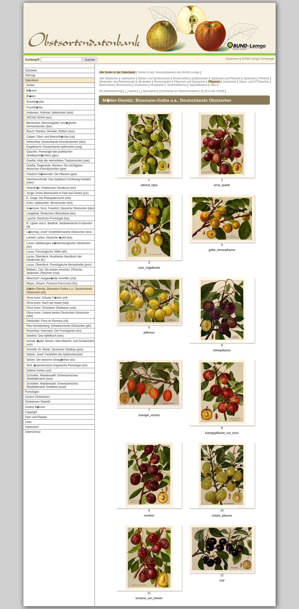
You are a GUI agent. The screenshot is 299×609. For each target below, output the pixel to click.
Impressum (232, 58)
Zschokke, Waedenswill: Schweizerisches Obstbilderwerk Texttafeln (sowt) (52, 385)
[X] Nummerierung (110, 91)
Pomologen (32, 391)
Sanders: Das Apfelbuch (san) (45, 335)
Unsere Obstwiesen (37, 396)
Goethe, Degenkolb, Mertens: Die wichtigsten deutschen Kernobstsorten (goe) (54, 167)
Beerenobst (106, 85)
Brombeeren (124, 85)
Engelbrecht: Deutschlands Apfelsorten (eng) (54, 146)
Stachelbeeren (199, 85)
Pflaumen (214, 81)
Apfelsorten (128, 78)
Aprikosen (250, 78)
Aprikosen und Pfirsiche (226, 78)
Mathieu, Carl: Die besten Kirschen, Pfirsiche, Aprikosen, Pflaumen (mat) (54, 271)
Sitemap (30, 75)
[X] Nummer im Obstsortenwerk (178, 91)
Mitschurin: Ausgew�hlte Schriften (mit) (51, 278)
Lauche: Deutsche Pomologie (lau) (47, 218)
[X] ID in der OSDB (212, 91)
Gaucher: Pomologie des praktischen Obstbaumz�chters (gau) (49, 153)
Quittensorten (200, 78)
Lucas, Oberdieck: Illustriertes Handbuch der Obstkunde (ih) (54, 258)
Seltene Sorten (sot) (38, 370)
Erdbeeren (141, 85)
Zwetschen (230, 81)
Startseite (31, 70)
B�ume (31, 90)
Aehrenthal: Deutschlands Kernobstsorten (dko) (55, 141)
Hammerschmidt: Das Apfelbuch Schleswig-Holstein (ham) (58, 181)
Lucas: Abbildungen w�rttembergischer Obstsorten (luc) (58, 245)
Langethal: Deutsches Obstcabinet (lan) (51, 213)
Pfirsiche (264, 78)
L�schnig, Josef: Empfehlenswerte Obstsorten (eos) (59, 232)
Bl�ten (31, 96)
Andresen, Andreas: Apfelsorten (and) (49, 112)
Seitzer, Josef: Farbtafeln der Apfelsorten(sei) (54, 354)
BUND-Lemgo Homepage (258, 58)
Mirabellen (145, 81)
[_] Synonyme (147, 91)
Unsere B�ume (35, 407)
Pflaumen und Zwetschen (190, 81)
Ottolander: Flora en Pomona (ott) (47, 321)
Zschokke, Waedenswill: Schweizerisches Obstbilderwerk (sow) (52, 377)
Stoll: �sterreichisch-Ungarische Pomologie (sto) (56, 365)
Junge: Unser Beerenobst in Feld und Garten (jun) (57, 193)
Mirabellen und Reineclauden (117, 81)
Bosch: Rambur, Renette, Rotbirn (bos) (50, 131)
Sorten (30, 85)
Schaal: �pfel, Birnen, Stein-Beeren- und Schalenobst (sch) (60, 342)
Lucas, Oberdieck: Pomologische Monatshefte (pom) (59, 264)
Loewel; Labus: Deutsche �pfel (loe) (49, 237)
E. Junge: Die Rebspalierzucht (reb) (48, 198)
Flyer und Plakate (36, 417)
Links (28, 422)
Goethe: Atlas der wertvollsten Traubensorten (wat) (57, 160)
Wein (213, 85)
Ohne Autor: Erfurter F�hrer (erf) (47, 297)
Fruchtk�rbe (34, 107)
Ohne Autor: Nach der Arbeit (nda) (47, 302)
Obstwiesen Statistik (37, 401)
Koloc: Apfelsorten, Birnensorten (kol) (49, 203)
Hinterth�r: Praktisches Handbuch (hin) (51, 188)
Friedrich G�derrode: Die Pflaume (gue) (51, 174)
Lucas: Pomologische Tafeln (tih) (46, 251)
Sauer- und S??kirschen (254, 81)
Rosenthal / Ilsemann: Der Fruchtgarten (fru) (53, 330)
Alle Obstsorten (109, 78)
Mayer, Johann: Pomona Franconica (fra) (51, 283)
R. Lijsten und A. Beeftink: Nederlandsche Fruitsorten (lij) (59, 225)
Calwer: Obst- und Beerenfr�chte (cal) (50, 136)
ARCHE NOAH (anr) (39, 117)
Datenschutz (33, 431)
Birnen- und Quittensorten (154, 78)
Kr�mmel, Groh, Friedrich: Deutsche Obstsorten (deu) (60, 208)
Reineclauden (163, 81)
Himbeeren (157, 85)
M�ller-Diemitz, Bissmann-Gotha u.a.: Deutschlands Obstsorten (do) (59, 290)
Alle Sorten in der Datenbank (117, 72)
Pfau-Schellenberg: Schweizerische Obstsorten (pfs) (58, 325)
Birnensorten (181, 78)
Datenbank (32, 80)
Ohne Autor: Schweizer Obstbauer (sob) (51, 307)
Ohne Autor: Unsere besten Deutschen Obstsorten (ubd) (57, 314)
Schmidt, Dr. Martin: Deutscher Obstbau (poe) (54, 349)
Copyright (31, 412)
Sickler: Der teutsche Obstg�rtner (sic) (50, 359)
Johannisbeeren (177, 85)
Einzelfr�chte (35, 101)
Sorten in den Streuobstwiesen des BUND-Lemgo (169, 72)
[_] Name (130, 91)
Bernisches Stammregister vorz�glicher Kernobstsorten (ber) (51, 124)
